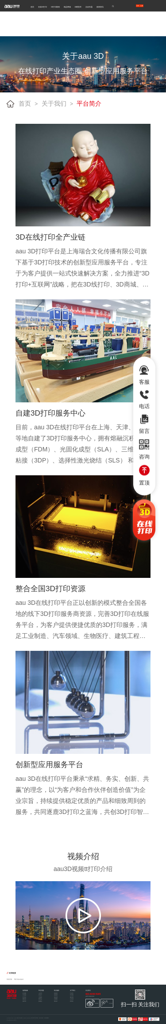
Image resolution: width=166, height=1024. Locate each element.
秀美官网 (9, 979)
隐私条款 (24, 998)
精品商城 (67, 7)
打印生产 (40, 994)
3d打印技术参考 (18, 979)
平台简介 (89, 103)
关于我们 (54, 103)
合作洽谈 (71, 998)
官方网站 (71, 994)
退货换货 (56, 994)
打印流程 (24, 994)
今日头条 (106, 1003)
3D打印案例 (55, 7)
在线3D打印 (42, 7)
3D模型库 (77, 7)
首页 (32, 7)
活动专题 (89, 7)
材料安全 (40, 998)
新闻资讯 (100, 7)
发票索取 (56, 998)
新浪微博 (93, 1003)
